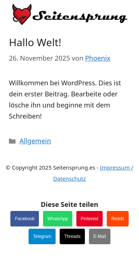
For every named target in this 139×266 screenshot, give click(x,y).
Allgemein (35, 140)
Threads (72, 236)
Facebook (24, 218)
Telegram (42, 236)
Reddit (117, 218)
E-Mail (99, 236)
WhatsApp (57, 218)
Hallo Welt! (35, 42)
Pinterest (89, 218)
